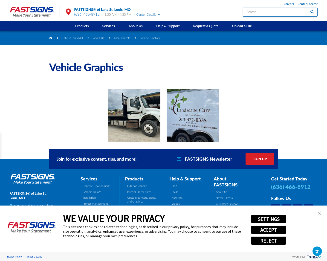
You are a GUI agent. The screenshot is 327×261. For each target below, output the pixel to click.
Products (82, 26)
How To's (176, 197)
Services (108, 26)
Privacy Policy (14, 256)
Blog (174, 186)
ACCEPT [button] (268, 230)
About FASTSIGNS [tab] (226, 181)
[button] (317, 251)
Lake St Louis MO (73, 37)
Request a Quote (206, 26)
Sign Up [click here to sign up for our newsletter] (260, 159)
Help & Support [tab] (185, 178)
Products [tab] (134, 178)
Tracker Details (33, 256)
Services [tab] (89, 178)
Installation (89, 197)
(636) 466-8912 (87, 14)
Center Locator (308, 4)
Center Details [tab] (148, 14)
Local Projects (122, 37)
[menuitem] (81, 26)
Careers (289, 4)
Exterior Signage (137, 186)
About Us (135, 26)
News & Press (224, 198)
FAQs (174, 192)
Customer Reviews (227, 204)
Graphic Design (92, 192)
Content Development (96, 186)
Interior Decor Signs (139, 192)
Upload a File (242, 26)
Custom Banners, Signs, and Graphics (141, 199)
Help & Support (168, 26)
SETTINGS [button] (269, 219)
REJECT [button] (268, 241)
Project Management (95, 203)
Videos (175, 203)
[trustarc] (313, 256)
